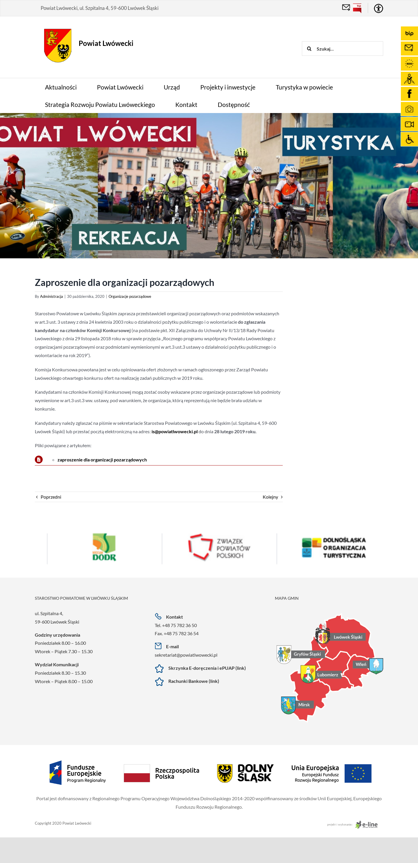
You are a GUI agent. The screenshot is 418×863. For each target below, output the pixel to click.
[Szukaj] (309, 48)
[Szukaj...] (342, 48)
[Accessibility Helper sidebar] (378, 8)
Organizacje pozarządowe (130, 296)
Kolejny (270, 496)
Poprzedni (51, 496)
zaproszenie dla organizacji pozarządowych (102, 459)
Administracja (51, 296)
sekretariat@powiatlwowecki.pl (186, 655)
